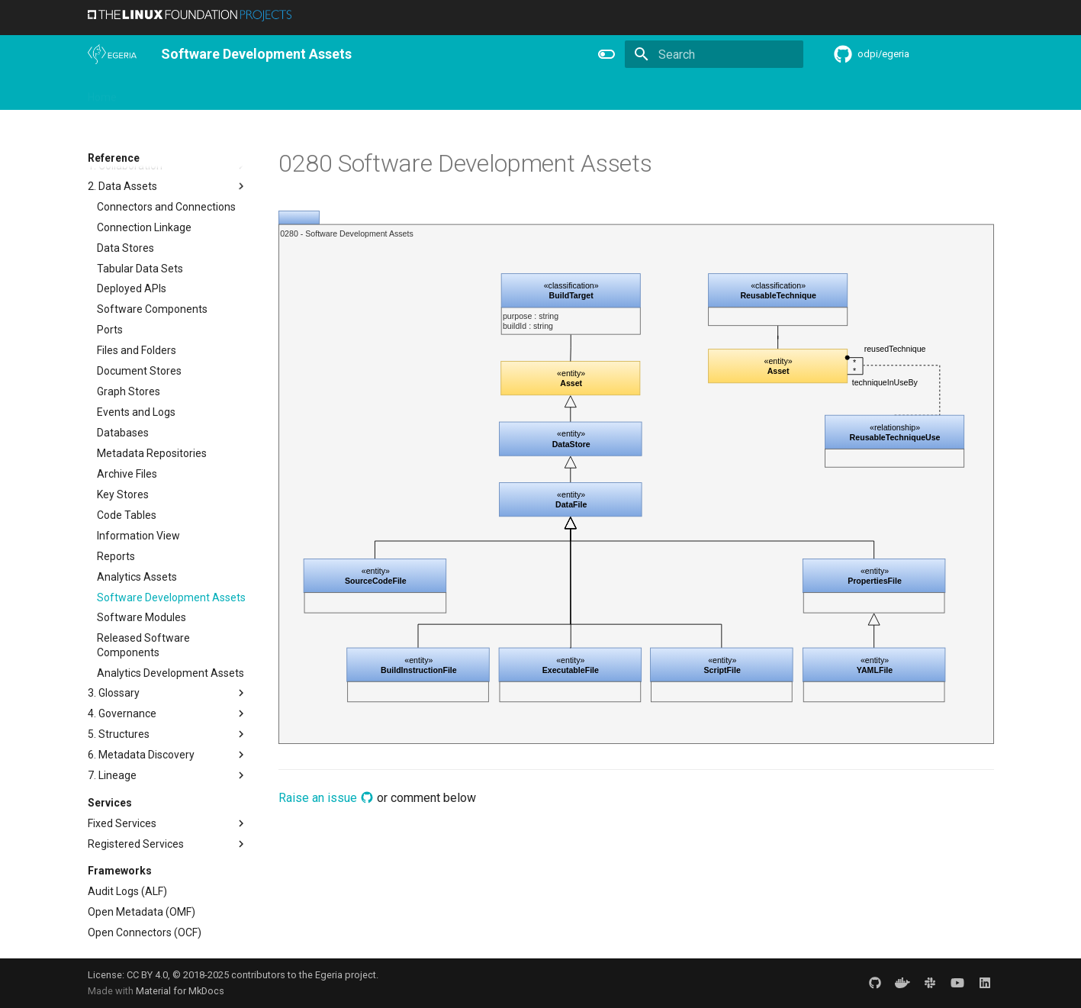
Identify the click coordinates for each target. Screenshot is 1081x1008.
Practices (657, 92)
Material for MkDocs (180, 991)
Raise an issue (326, 798)
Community (332, 92)
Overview (157, 92)
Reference (527, 92)
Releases (400, 92)
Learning (264, 92)
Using (211, 92)
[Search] (714, 54)
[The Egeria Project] (112, 54)
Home (102, 92)
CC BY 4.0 (147, 975)
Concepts (594, 92)
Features (462, 92)
